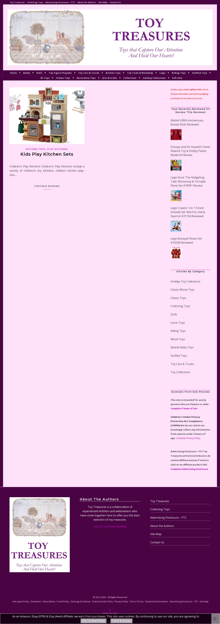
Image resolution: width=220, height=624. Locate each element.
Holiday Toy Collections (185, 281)
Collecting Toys (35, 2)
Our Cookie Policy (93, 621)
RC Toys (45, 77)
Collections (129, 77)
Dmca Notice (49, 601)
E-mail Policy (63, 601)
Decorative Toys (86, 77)
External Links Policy (102, 601)
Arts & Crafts (109, 77)
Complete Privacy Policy (188, 438)
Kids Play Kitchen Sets (47, 154)
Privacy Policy (121, 601)
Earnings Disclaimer (81, 601)
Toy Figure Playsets (60, 72)
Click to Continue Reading (110, 526)
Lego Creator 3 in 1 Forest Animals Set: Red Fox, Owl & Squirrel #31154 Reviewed (188, 212)
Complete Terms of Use (184, 408)
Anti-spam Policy (20, 601)
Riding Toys (179, 72)
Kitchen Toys (113, 72)
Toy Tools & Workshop (140, 72)
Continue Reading (47, 186)
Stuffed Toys (199, 72)
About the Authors (87, 2)
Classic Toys (63, 77)
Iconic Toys (178, 323)
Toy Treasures (17, 2)
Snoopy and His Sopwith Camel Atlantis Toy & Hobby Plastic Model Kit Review (190, 151)
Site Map (102, 2)
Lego (162, 72)
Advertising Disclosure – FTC (60, 2)
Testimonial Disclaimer (156, 601)
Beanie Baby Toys (182, 347)
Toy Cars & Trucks (88, 72)
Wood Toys (178, 339)
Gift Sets (177, 77)
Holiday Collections (154, 77)
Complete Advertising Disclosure (189, 469)
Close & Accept (121, 621)
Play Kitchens (57, 149)
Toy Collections (180, 372)
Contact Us (115, 2)
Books (26, 72)
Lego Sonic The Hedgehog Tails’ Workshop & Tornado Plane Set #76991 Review (188, 181)
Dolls (39, 72)
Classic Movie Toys (183, 289)
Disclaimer (36, 601)
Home (13, 72)
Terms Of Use (137, 601)
